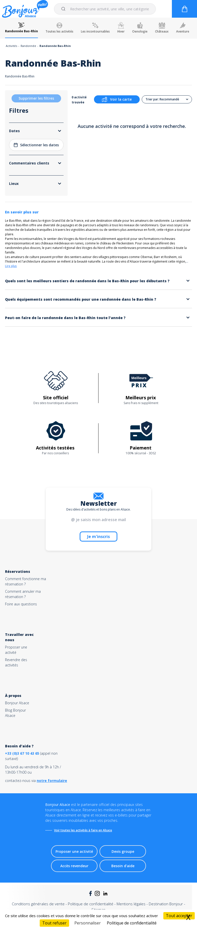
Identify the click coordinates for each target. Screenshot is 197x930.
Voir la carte (117, 99)
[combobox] (105, 8)
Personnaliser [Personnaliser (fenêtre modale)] (87, 923)
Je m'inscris (98, 536)
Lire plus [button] (11, 266)
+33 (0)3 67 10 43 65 (22, 753)
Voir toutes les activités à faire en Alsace (83, 830)
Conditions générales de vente (38, 903)
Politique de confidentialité (90, 903)
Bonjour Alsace (17, 702)
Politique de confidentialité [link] (132, 923)
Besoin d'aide (122, 865)
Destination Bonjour (166, 903)
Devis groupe (123, 851)
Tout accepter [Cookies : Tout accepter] (179, 915)
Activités (11, 46)
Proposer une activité (74, 851)
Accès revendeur (74, 865)
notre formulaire (52, 780)
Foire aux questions (21, 604)
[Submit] (64, 8)
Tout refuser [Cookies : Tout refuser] (54, 923)
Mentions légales (131, 903)
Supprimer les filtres (36, 98)
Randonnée (28, 46)
